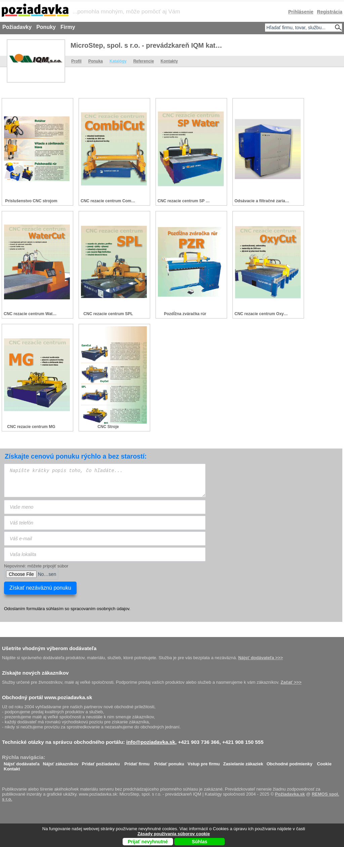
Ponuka (95, 61)
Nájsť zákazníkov (61, 762)
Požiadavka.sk (290, 794)
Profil (76, 61)
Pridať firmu (136, 762)
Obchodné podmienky (289, 762)
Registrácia (329, 11)
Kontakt (12, 767)
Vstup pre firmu (203, 762)
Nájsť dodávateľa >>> (260, 657)
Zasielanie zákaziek (243, 762)
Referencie (143, 61)
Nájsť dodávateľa (22, 762)
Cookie (324, 762)
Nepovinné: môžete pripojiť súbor (36, 565)
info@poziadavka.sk (150, 742)
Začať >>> (291, 682)
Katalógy (118, 61)
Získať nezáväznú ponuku (40, 588)
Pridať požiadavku (101, 762)
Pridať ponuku (169, 762)
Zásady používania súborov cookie (173, 833)
